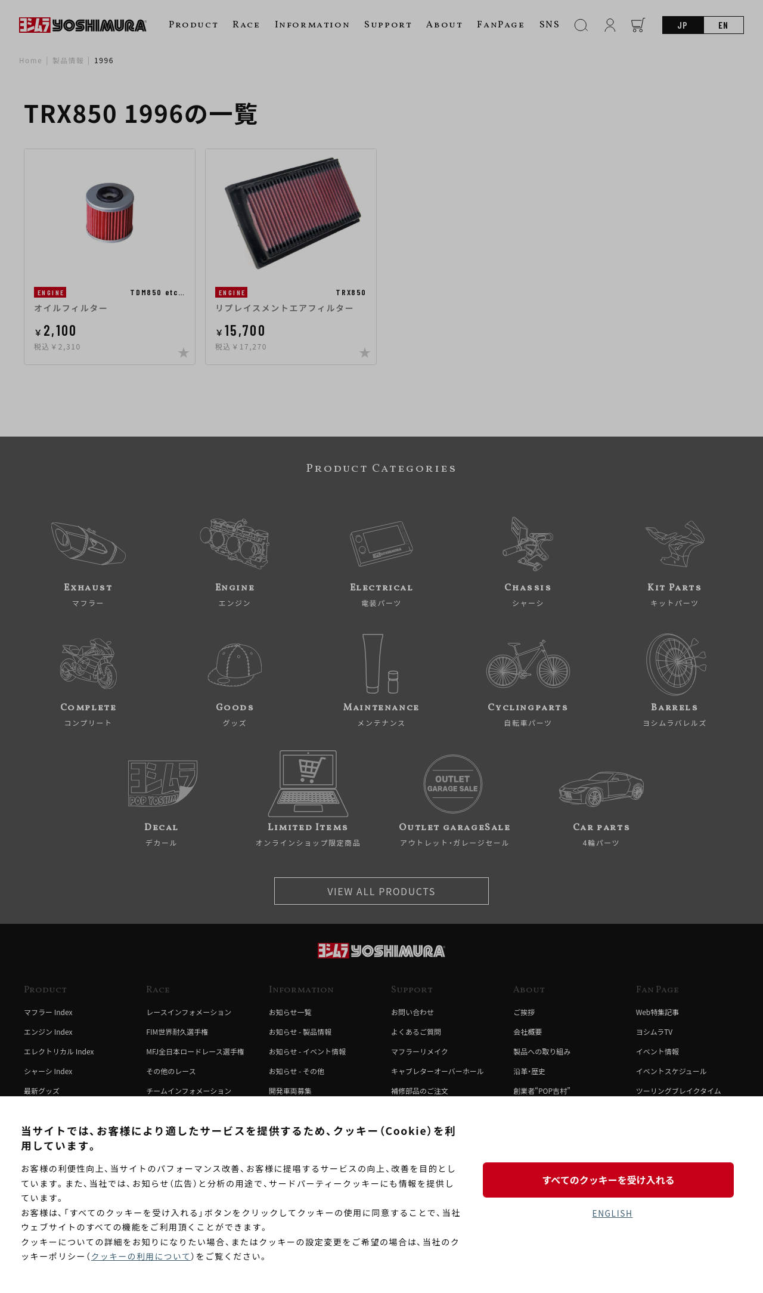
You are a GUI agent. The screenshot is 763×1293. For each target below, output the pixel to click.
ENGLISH (612, 1214)
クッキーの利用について (142, 1257)
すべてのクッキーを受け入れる (612, 1179)
